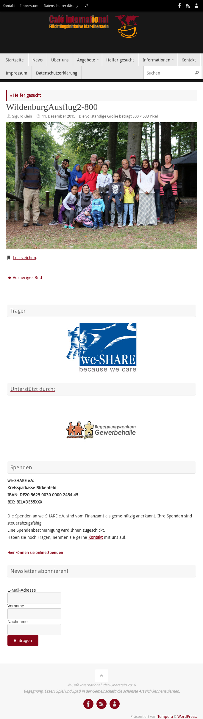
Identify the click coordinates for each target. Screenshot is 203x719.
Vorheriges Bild (25, 277)
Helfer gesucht (25, 95)
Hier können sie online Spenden (35, 552)
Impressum (29, 6)
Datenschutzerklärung (61, 6)
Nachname (17, 621)
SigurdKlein (22, 116)
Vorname (15, 606)
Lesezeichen (24, 257)
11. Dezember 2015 (58, 116)
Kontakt (9, 6)
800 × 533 (140, 116)
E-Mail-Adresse (21, 590)
